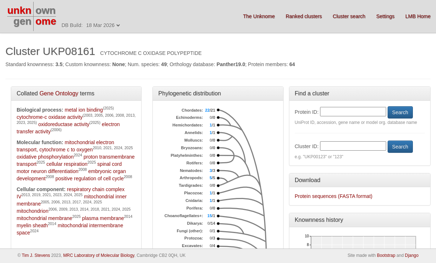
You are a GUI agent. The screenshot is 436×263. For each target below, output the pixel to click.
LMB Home (418, 16)
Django (412, 255)
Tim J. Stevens (36, 255)
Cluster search (349, 16)
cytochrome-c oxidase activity (50, 117)
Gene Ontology (58, 93)
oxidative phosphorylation (45, 157)
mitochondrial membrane (44, 218)
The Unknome (259, 16)
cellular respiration (67, 164)
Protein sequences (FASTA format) (333, 196)
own (45, 10)
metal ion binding (84, 110)
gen (22, 21)
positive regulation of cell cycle (89, 178)
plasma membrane (103, 218)
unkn (19, 10)
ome (45, 21)
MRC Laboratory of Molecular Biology (98, 255)
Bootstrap (386, 255)
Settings (385, 16)
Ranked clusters (304, 16)
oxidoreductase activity (64, 124)
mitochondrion (32, 211)
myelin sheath (32, 225)
